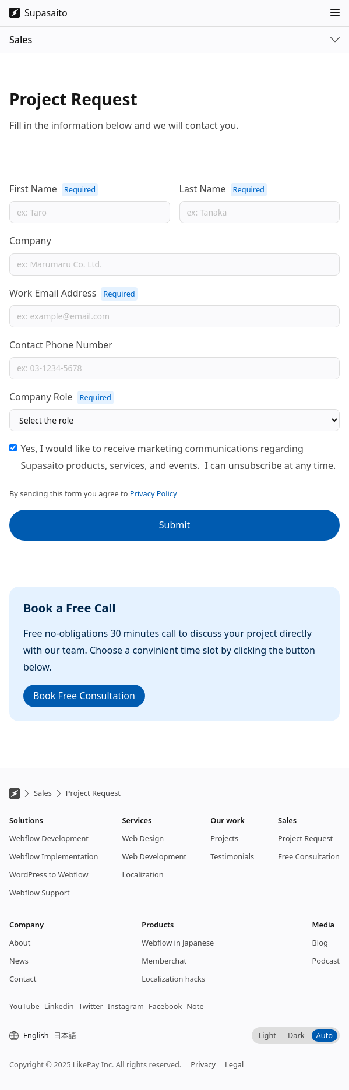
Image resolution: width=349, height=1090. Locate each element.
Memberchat (164, 960)
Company (30, 240)
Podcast (326, 960)
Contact (22, 978)
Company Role (41, 396)
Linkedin (59, 1006)
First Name (33, 188)
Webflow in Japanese (178, 942)
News (19, 960)
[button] (335, 13)
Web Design (143, 838)
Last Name (202, 188)
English (36, 1035)
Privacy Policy (153, 493)
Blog (320, 942)
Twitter (91, 1006)
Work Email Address (52, 293)
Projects (224, 838)
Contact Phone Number (60, 344)
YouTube (24, 1006)
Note (194, 1006)
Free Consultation (309, 856)
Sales (43, 793)
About (19, 942)
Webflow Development (49, 838)
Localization (142, 874)
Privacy (203, 1064)
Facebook (165, 1006)
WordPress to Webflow (49, 874)
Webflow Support (39, 892)
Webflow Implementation (53, 856)
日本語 (65, 1035)
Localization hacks (173, 978)
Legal (234, 1064)
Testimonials (232, 856)
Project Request (93, 793)
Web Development (154, 856)
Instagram (126, 1006)
